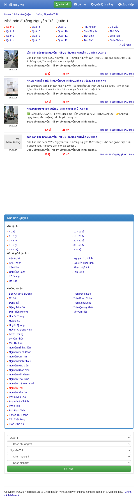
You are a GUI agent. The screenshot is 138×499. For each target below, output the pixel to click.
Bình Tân (115, 35)
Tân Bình (89, 35)
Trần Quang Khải (83, 307)
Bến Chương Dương (20, 293)
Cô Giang (14, 276)
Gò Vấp (114, 26)
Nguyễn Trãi (16, 388)
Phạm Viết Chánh (19, 401)
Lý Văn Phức (16, 338)
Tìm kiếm (69, 468)
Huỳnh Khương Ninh (20, 329)
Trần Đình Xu (16, 423)
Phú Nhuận (90, 26)
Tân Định (78, 272)
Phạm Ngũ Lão (81, 267)
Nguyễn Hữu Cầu (19, 365)
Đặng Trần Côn (17, 307)
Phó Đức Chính (17, 410)
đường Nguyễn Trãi (47, 14)
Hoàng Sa (14, 320)
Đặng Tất (14, 302)
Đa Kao (13, 280)
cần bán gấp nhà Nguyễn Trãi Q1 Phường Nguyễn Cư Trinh (62, 136)
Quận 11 (63, 35)
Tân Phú (88, 40)
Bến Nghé (14, 258)
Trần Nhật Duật (82, 302)
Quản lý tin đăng (102, 4)
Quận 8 (36, 40)
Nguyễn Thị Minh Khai (21, 383)
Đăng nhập (126, 4)
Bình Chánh (116, 40)
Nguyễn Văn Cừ (18, 392)
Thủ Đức (114, 31)
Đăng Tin (62, 4)
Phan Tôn (14, 406)
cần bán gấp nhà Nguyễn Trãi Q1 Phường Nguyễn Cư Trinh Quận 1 (66, 52)
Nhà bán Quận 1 (23, 14)
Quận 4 (10, 40)
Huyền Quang (17, 325)
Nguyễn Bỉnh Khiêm (20, 347)
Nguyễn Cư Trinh (83, 258)
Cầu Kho (14, 267)
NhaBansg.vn (14, 4)
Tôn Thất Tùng (17, 419)
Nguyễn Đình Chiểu (20, 361)
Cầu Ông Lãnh (17, 272)
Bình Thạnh (90, 31)
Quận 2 (10, 31)
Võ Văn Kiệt (80, 311)
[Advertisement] (69, 187)
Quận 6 (36, 31)
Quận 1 (10, 26)
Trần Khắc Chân (82, 298)
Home (7, 14)
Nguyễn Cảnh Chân (20, 352)
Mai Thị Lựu (15, 343)
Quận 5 (36, 26)
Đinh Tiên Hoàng (18, 311)
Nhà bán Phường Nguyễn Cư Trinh (117, 74)
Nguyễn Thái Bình (83, 263)
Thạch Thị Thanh (18, 414)
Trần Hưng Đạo (82, 293)
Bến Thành (15, 263)
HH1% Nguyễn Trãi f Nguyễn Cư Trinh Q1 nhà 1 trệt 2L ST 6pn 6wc (66, 80)
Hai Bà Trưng (16, 316)
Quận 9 (62, 26)
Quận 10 (63, 31)
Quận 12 (63, 40)
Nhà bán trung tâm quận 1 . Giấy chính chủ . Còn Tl (57, 108)
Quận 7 (36, 35)
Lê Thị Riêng (16, 334)
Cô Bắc (13, 298)
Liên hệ (80, 4)
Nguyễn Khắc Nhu (19, 370)
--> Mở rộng (124, 44)
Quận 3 (10, 35)
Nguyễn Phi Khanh (19, 374)
